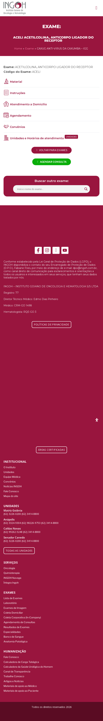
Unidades (9, 471)
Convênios (10, 481)
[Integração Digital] (51, 714)
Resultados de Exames (16, 627)
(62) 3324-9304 (12, 523)
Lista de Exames (13, 598)
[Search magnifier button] (85, 189)
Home (18, 48)
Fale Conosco (11, 491)
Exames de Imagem (15, 607)
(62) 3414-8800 (30, 514)
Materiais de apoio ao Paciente (21, 690)
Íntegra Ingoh (11, 582)
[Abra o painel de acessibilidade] (96, 420)
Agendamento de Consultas (19, 622)
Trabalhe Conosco (14, 676)
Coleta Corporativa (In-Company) (22, 617)
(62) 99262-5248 (13, 532)
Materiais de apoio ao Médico (20, 685)
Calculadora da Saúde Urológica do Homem (28, 666)
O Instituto (9, 467)
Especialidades (12, 631)
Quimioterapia (12, 572)
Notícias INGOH (13, 486)
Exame (29, 48)
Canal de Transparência (17, 671)
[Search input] (50, 189)
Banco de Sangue (14, 636)
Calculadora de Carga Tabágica (21, 661)
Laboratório (10, 602)
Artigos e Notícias (14, 681)
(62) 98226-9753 (31, 523)
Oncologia (9, 568)
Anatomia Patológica (15, 641)
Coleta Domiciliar (13, 612)
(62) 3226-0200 (12, 514)
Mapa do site (11, 496)
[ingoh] (15, 8)
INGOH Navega (12, 577)
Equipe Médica (12, 476)
